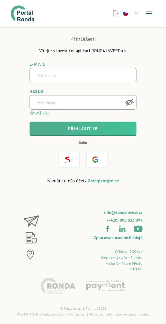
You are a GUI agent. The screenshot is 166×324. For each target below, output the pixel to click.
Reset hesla (40, 112)
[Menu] (149, 13)
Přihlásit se (83, 128)
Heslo (37, 91)
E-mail (38, 64)
